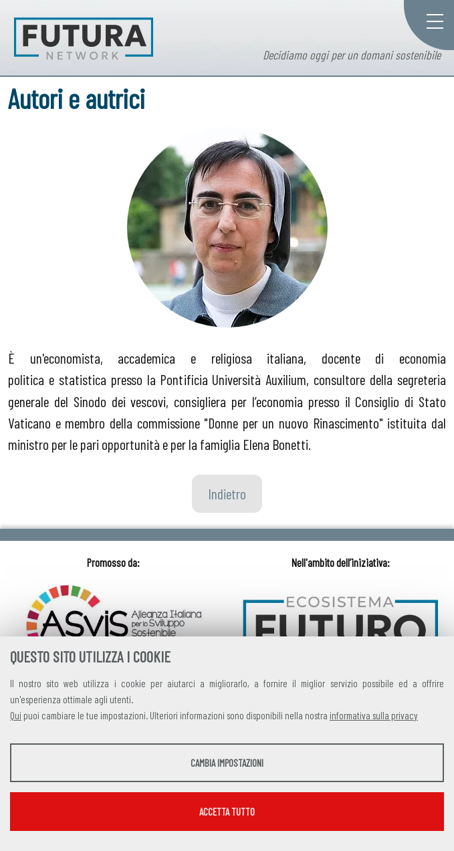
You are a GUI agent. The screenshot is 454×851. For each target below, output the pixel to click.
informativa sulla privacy (374, 715)
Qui (15, 715)
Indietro (227, 493)
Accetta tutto (227, 812)
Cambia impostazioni (227, 763)
